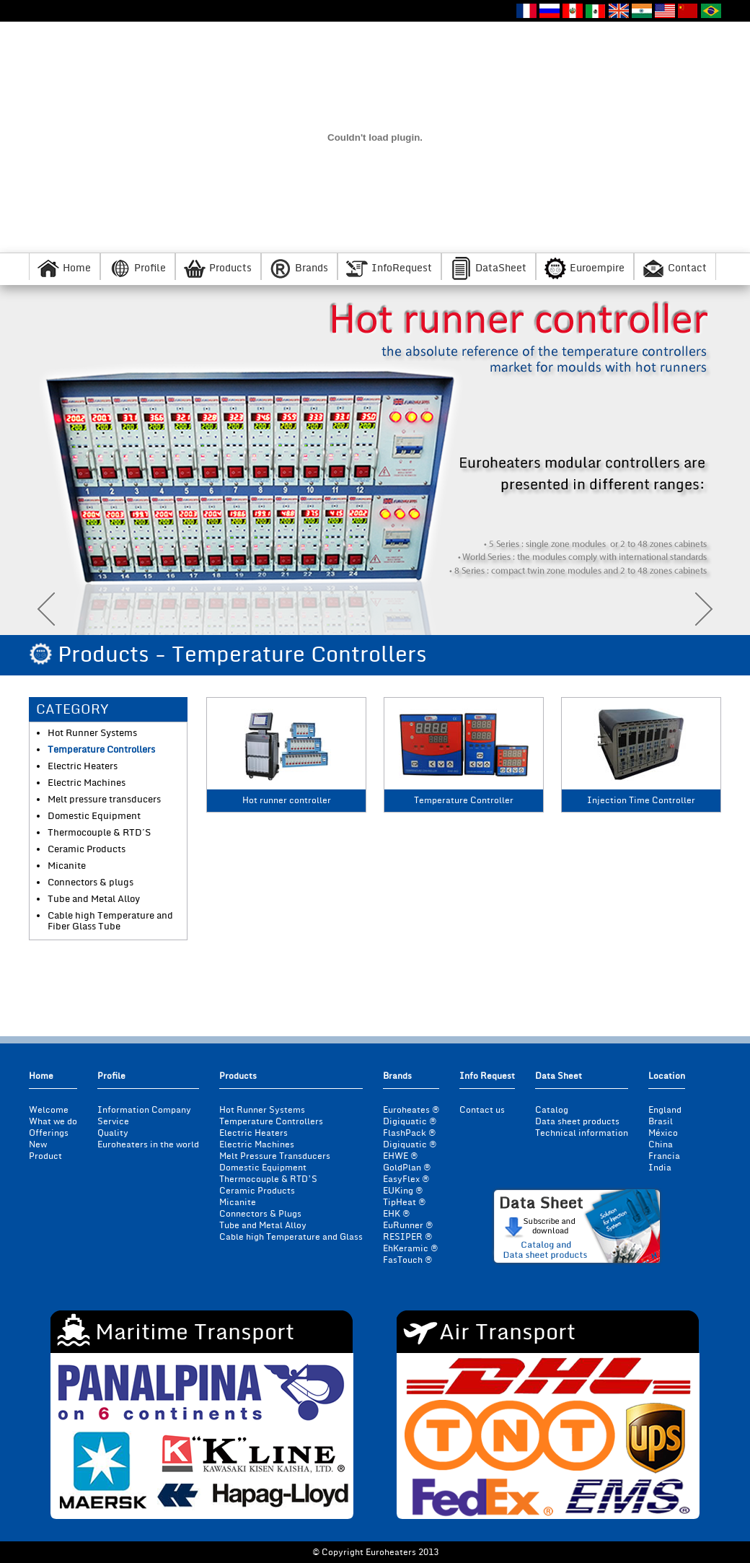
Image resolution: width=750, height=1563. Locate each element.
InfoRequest (401, 268)
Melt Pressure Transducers (274, 1156)
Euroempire (597, 268)
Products (230, 268)
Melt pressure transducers (104, 799)
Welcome (49, 1110)
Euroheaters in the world (148, 1145)
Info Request (487, 1077)
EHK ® (396, 1214)
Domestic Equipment (94, 816)
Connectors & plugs (90, 882)
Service (113, 1122)
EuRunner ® (408, 1226)
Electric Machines (86, 783)
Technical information (581, 1133)
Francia (664, 1156)
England (664, 1110)
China (660, 1145)
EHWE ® (400, 1156)
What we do (53, 1122)
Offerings (49, 1133)
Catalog (551, 1110)
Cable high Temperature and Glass (291, 1237)
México (663, 1133)
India (659, 1168)
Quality (112, 1133)
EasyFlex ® (406, 1179)
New (38, 1145)
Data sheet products (577, 1122)
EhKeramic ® (410, 1249)
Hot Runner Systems (92, 733)
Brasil (660, 1122)
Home (77, 268)
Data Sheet (558, 1077)
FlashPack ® (409, 1133)
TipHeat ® (404, 1202)
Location (666, 1077)
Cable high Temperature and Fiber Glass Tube (110, 921)
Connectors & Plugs (260, 1214)
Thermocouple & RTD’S (268, 1179)
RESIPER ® (407, 1237)
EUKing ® (403, 1191)
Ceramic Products (86, 849)
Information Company (144, 1110)
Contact (687, 268)
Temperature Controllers (101, 750)
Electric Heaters (83, 766)
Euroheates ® (411, 1110)
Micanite (67, 866)
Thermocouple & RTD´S (99, 833)
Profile (150, 268)
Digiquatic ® (409, 1122)
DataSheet (500, 268)
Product (45, 1156)
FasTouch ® (407, 1260)
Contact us (482, 1110)
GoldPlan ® (407, 1168)
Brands (311, 268)
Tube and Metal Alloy (94, 899)
